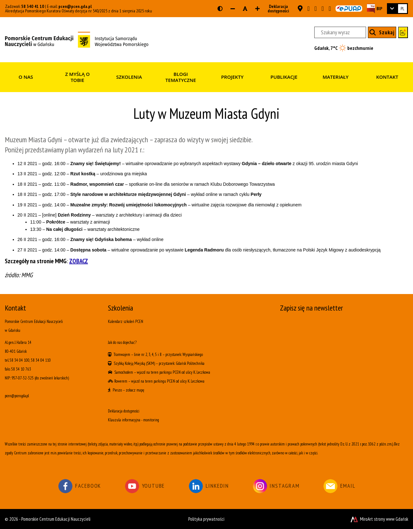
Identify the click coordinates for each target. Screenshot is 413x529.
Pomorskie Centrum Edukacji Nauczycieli (55, 519)
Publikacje (283, 77)
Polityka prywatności (206, 519)
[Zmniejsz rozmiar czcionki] (232, 8)
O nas (26, 77)
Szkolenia (129, 77)
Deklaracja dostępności (276, 8)
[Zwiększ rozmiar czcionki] (257, 8)
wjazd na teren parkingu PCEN (159, 372)
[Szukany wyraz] (340, 32)
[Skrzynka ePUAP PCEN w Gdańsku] (349, 8)
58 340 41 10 (32, 6)
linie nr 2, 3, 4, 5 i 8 (148, 354)
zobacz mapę (135, 390)
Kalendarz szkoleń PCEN (125, 321)
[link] (397, 8)
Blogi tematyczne (180, 77)
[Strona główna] (76, 39)
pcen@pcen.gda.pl (75, 6)
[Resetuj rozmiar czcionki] (245, 8)
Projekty (232, 77)
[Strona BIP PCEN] (374, 8)
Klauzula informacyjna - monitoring (133, 420)
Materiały (336, 77)
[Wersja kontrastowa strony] (220, 8)
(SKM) (150, 363)
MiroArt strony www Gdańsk (379, 519)
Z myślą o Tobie (77, 77)
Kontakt (387, 77)
